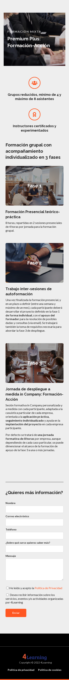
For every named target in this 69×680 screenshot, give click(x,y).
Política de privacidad (21, 669)
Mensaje (11, 555)
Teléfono (11, 529)
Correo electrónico (17, 516)
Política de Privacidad (48, 588)
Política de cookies (49, 669)
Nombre (10, 503)
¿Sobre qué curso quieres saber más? (28, 542)
